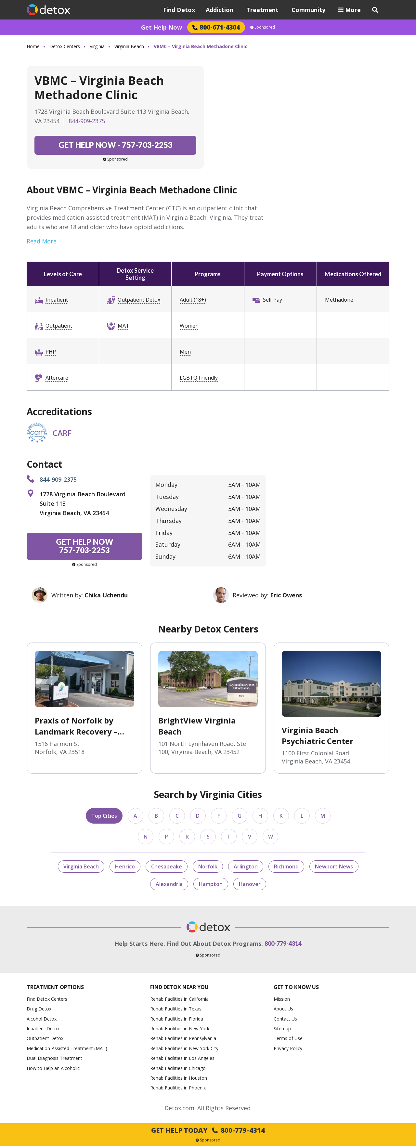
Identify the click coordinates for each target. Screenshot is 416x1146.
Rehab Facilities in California (179, 999)
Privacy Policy (288, 1048)
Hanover (250, 884)
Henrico (125, 866)
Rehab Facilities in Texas (176, 1009)
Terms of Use (288, 1038)
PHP (51, 351)
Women (189, 325)
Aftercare (57, 377)
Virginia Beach (129, 46)
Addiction (219, 10)
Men (185, 351)
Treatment (262, 10)
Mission (282, 999)
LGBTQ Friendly (199, 377)
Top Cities (104, 815)
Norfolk (207, 866)
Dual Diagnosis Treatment (54, 1058)
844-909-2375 (87, 121)
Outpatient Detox (139, 299)
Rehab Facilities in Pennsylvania (183, 1038)
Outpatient (59, 325)
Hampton (211, 884)
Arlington (246, 866)
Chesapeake (166, 866)
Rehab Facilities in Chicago (178, 1068)
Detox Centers (64, 46)
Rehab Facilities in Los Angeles (182, 1058)
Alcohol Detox (42, 1019)
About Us (283, 1009)
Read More (42, 241)
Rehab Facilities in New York (179, 1028)
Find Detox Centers (47, 999)
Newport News (334, 866)
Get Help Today (208, 1130)
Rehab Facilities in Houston (178, 1078)
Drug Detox (39, 1009)
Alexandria (169, 884)
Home (33, 46)
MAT (123, 325)
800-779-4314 (283, 943)
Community (308, 10)
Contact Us (285, 1019)
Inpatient (57, 299)
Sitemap (282, 1028)
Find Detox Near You (179, 987)
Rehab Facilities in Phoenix (178, 1088)
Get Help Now (161, 27)
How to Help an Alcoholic (53, 1068)
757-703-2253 (115, 145)
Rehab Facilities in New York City (184, 1048)
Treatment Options (55, 987)
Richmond (286, 866)
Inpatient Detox (43, 1028)
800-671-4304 (216, 27)
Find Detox (179, 10)
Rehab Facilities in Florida (176, 1019)
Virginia (97, 46)
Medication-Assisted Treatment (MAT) (67, 1048)
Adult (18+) (193, 299)
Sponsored (262, 27)
